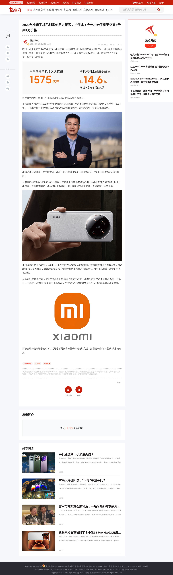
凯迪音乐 (55, 2)
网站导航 (151, 2)
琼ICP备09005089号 (33, 566)
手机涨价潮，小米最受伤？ (76, 454)
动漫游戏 (88, 2)
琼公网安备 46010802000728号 (56, 566)
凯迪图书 (43, 2)
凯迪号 (139, 2)
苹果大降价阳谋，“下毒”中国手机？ (82, 480)
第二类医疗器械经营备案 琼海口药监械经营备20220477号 (92, 569)
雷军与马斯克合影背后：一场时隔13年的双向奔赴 (91, 506)
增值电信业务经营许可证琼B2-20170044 (86, 566)
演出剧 (66, 2)
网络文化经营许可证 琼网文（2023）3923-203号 (122, 566)
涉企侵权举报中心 (131, 569)
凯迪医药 (31, 2)
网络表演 (76, 2)
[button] (16, 2)
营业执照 (119, 569)
